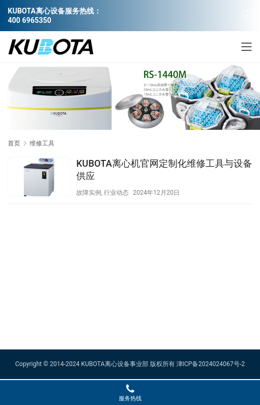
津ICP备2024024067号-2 (210, 364)
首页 (14, 143)
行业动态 (116, 192)
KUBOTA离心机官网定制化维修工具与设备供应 (164, 169)
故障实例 (88, 192)
